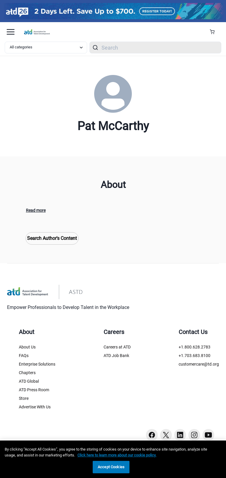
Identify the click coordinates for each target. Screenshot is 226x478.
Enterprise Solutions (37, 364)
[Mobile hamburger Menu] (10, 32)
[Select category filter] (46, 47)
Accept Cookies (111, 467)
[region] (113, 459)
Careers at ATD (117, 347)
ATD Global (29, 381)
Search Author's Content (52, 238)
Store (24, 398)
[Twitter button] (166, 435)
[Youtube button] (208, 435)
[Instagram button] (194, 435)
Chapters (27, 372)
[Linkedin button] (180, 435)
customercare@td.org (199, 364)
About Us (27, 347)
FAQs (24, 355)
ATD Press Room (34, 389)
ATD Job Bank (116, 355)
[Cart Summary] (214, 32)
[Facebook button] (152, 435)
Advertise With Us (35, 407)
